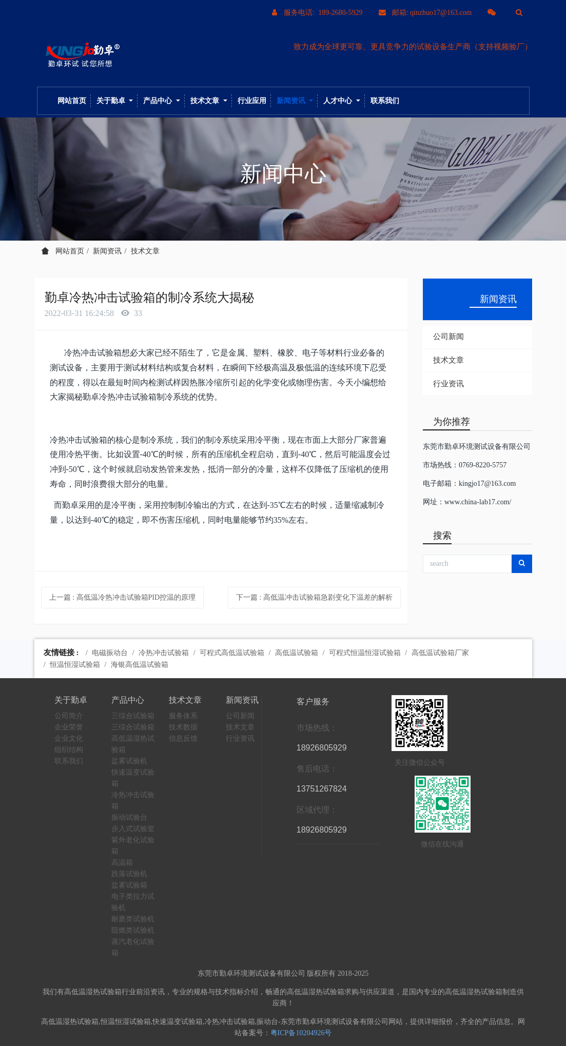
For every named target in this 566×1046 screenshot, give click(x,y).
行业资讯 (448, 384)
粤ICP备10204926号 (301, 1033)
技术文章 (145, 251)
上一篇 (122, 597)
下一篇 (314, 597)
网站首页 (71, 101)
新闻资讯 (107, 251)
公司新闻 (448, 336)
